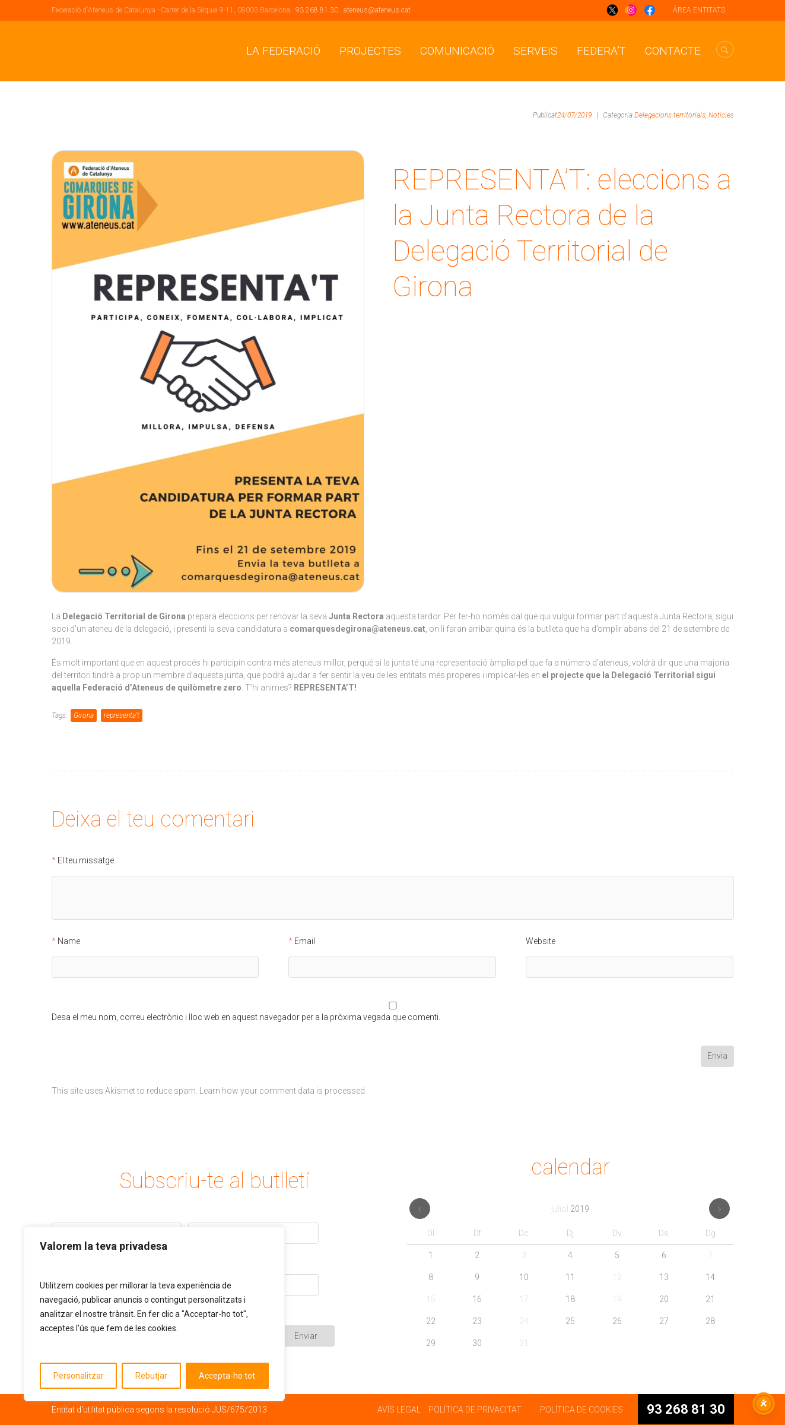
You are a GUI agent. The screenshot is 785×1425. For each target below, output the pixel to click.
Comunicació (457, 51)
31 (524, 1343)
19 (617, 1299)
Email (304, 941)
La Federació (283, 51)
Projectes (370, 51)
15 (431, 1299)
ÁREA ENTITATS (699, 10)
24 (524, 1321)
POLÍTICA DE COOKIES (581, 1409)
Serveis (535, 51)
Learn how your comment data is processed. (283, 1090)
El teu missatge (86, 860)
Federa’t (601, 51)
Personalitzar (78, 1375)
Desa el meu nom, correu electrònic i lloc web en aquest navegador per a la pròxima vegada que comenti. (246, 1017)
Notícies (721, 115)
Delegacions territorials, (670, 115)
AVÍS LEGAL (399, 1409)
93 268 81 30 (316, 10)
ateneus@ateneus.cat (377, 10)
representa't (121, 715)
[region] (154, 1314)
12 (617, 1277)
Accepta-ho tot (227, 1375)
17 (524, 1299)
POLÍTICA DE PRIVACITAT (475, 1409)
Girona (84, 715)
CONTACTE (673, 51)
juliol (570, 1209)
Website (540, 941)
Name (69, 941)
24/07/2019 (574, 115)
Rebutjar (151, 1375)
